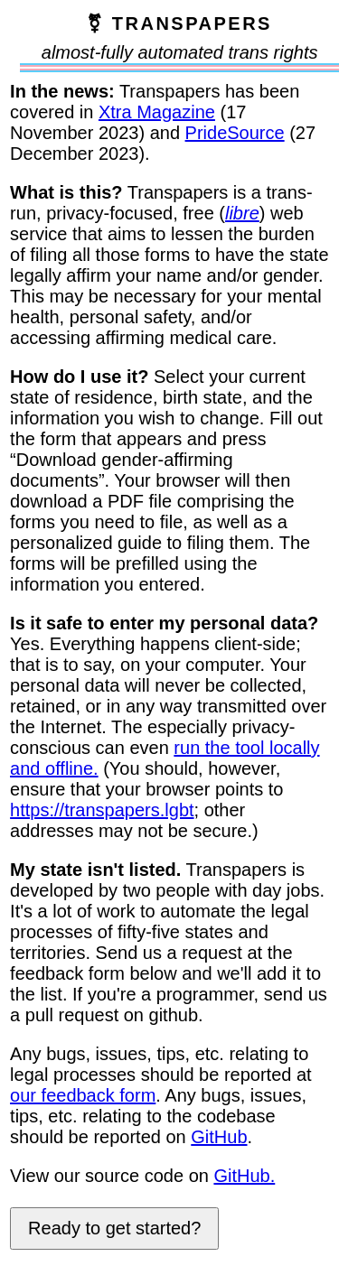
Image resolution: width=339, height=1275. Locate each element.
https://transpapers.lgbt (101, 810)
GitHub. (244, 1176)
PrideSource (235, 133)
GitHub (219, 1137)
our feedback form (82, 1095)
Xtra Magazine (157, 112)
